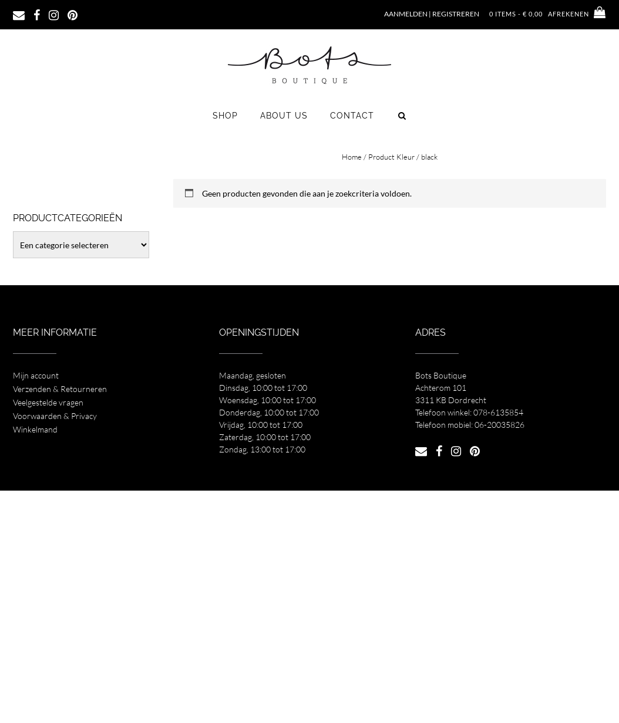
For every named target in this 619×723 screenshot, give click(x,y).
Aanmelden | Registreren (431, 13)
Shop (225, 115)
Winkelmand (35, 429)
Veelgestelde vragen (48, 402)
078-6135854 (498, 412)
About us (284, 115)
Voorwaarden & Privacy (55, 416)
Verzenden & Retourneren (60, 389)
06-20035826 (499, 425)
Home (352, 156)
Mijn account (36, 375)
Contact (352, 115)
